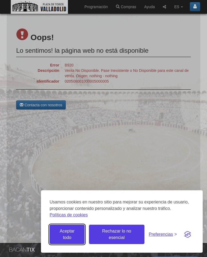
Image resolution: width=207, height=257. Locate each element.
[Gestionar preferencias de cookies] (163, 234)
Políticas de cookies (69, 215)
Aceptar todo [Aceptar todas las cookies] (67, 234)
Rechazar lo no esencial (116, 234)
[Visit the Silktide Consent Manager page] (187, 234)
